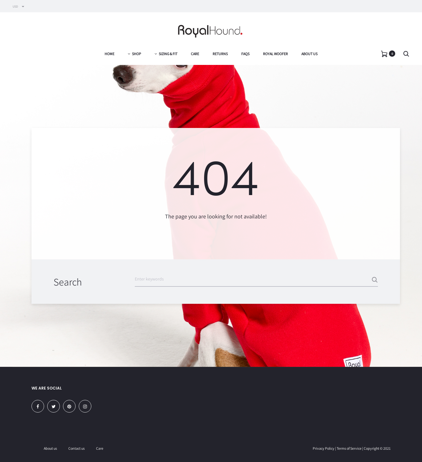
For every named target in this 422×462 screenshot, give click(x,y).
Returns (220, 53)
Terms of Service (349, 448)
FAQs (245, 53)
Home (109, 53)
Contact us (76, 448)
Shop (134, 53)
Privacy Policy (323, 448)
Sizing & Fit (166, 53)
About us (309, 53)
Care (195, 53)
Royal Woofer (275, 53)
